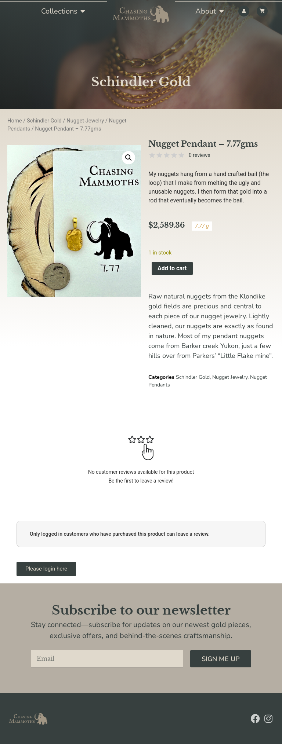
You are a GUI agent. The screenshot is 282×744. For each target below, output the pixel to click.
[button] (128, 157)
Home (14, 120)
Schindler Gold (141, 81)
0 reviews (199, 155)
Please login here (46, 568)
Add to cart (172, 268)
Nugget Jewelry (85, 120)
